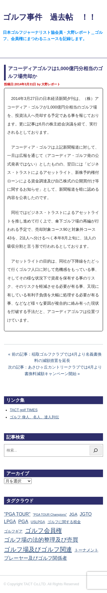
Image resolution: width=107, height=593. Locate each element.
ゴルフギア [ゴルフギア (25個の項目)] (13, 531)
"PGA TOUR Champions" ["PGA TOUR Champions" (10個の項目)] (50, 514)
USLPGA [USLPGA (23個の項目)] (38, 522)
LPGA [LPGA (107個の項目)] (10, 521)
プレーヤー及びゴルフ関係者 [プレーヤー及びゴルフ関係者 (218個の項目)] (35, 558)
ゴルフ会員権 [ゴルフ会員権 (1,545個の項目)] (43, 530)
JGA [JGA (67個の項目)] (73, 514)
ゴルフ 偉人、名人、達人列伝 (34, 417)
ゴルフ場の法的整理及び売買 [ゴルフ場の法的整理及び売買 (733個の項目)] (41, 540)
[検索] (96, 450)
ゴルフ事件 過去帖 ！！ (49, 17)
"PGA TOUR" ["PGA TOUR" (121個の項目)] (17, 514)
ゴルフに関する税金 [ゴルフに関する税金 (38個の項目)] (64, 522)
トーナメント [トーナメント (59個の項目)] (86, 550)
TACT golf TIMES (23, 410)
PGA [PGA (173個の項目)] (23, 521)
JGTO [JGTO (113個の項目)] (86, 514)
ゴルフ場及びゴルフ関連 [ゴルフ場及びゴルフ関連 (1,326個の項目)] (38, 549)
